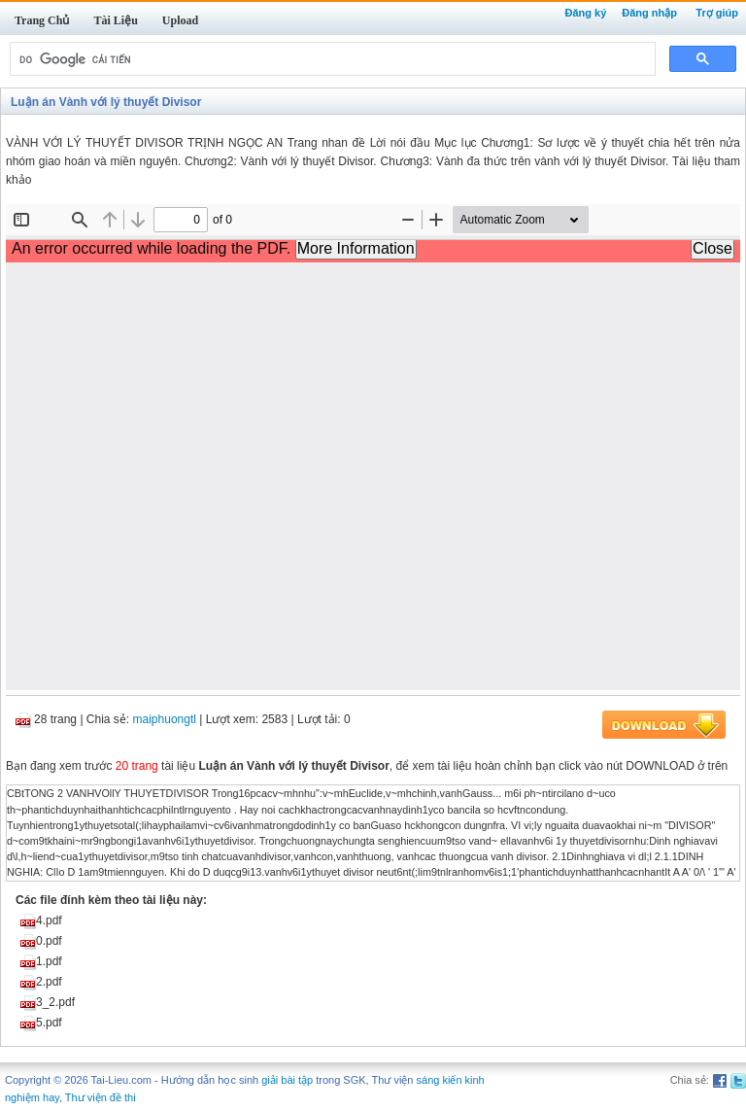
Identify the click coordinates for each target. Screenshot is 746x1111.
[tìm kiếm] (330, 59)
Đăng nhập (649, 12)
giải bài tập (287, 1080)
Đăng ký (585, 12)
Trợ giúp (716, 12)
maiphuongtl (164, 719)
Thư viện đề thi (100, 1097)
